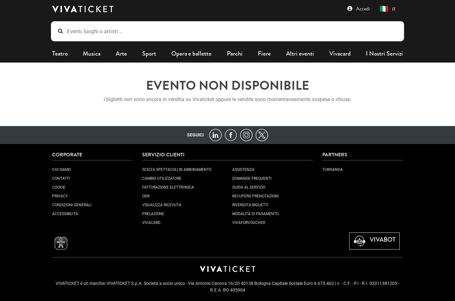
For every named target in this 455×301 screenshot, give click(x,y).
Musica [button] (91, 53)
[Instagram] (246, 135)
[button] (389, 9)
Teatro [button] (60, 53)
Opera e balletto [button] (191, 53)
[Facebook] (230, 135)
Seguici (195, 134)
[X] (261, 135)
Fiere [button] (264, 53)
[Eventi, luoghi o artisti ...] (232, 31)
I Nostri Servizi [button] (384, 53)
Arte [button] (121, 53)
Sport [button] (149, 53)
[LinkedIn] (215, 135)
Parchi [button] (235, 53)
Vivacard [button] (340, 53)
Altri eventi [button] (300, 53)
